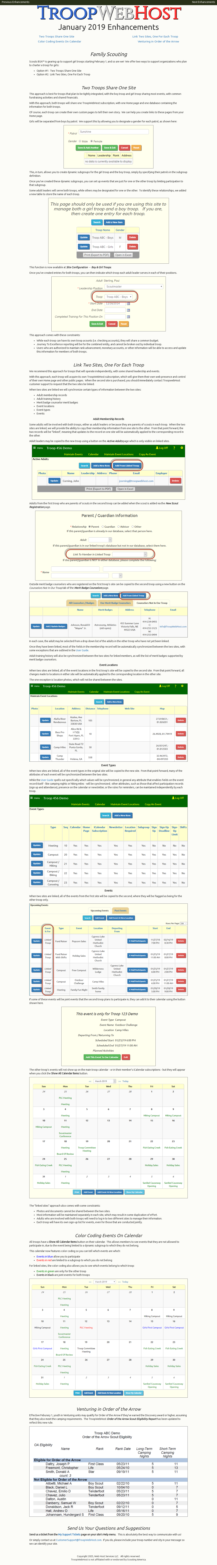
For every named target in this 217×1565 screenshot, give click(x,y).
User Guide (82, 650)
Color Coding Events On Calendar (59, 41)
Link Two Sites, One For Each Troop (155, 36)
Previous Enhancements (15, 2)
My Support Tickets (69, 1534)
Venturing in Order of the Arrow (158, 41)
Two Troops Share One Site (56, 36)
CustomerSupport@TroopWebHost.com (79, 1540)
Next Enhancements (203, 2)
